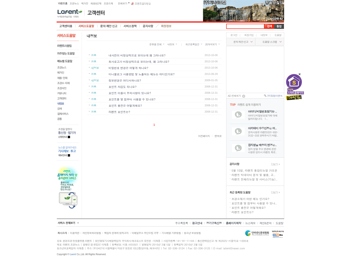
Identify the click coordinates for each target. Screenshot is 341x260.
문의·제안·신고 (109, 26)
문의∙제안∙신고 (240, 41)
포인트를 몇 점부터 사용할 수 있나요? (132, 99)
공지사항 (148, 26)
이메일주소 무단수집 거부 (145, 233)
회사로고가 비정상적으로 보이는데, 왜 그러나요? (139, 61)
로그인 (233, 35)
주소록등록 (181, 223)
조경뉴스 (74, 3)
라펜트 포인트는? (119, 112)
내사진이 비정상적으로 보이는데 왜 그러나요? (137, 55)
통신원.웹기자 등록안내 (68, 134)
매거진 (84, 3)
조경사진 (68, 88)
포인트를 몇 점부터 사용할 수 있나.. (254, 203)
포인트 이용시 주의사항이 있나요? (130, 93)
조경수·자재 (68, 83)
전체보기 (122, 3)
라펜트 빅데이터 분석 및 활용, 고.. (254, 175)
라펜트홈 (62, 3)
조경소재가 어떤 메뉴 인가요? (250, 199)
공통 (68, 118)
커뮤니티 (68, 93)
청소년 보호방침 (192, 233)
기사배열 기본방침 (171, 233)
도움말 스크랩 (269, 41)
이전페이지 (204, 136)
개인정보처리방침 (91, 233)
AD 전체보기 (236, 96)
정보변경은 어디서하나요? (125, 80)
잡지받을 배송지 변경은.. (262, 145)
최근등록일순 (192, 44)
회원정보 (166, 26)
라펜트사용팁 (68, 46)
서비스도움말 (86, 26)
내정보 (68, 103)
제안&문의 (266, 223)
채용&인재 (95, 3)
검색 (68, 108)
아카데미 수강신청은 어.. (262, 128)
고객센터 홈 (66, 26)
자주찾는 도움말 (68, 53)
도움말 (277, 35)
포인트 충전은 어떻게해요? (125, 105)
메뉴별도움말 (68, 61)
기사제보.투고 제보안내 (68, 151)
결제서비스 (68, 113)
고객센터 (68, 98)
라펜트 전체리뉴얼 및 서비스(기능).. (254, 179)
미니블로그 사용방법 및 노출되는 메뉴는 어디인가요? (141, 74)
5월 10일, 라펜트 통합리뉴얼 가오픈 (254, 170)
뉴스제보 (250, 223)
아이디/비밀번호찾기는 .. (262, 111)
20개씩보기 (211, 44)
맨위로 (218, 136)
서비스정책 (130, 26)
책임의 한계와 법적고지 (116, 233)
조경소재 (108, 3)
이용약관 (74, 233)
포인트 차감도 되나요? (122, 87)
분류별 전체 (155, 44)
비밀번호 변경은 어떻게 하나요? (128, 68)
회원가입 (249, 35)
